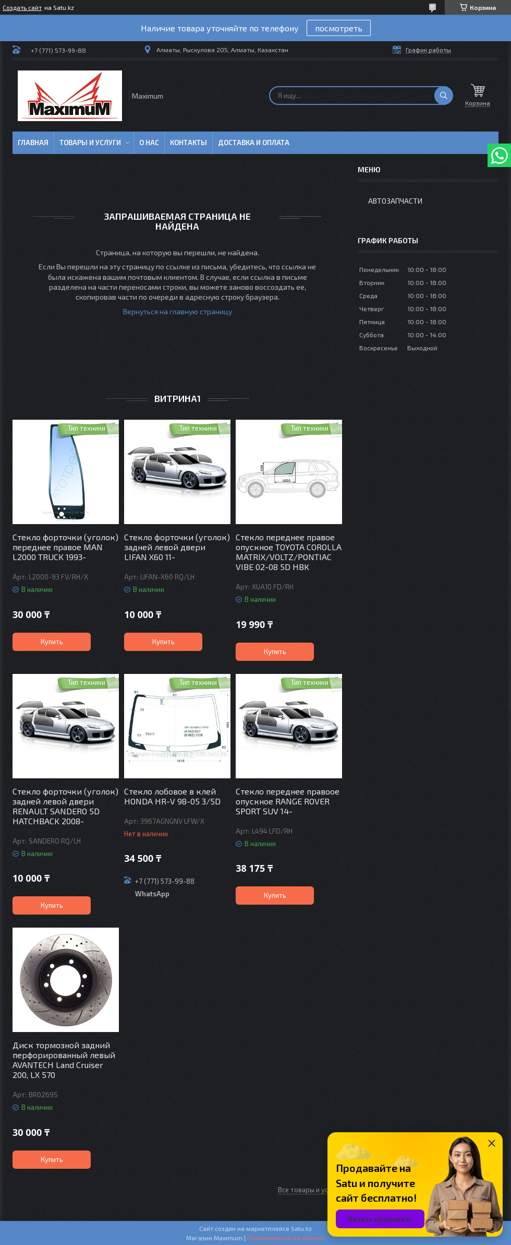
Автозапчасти (395, 200)
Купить (52, 641)
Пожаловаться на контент (286, 1237)
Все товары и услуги (310, 1189)
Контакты (188, 142)
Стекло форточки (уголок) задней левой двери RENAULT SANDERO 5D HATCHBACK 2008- (65, 806)
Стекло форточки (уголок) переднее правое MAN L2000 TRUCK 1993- (65, 547)
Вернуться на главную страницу (177, 311)
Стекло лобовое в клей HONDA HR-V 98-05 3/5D (172, 796)
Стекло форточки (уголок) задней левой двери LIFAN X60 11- (177, 547)
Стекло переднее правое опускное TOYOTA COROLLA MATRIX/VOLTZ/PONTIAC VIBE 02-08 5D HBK (289, 552)
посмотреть (338, 28)
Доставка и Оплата (253, 142)
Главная (33, 142)
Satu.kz (301, 1228)
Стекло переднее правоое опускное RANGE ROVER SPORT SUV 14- (287, 801)
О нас (149, 142)
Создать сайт (22, 7)
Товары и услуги (90, 142)
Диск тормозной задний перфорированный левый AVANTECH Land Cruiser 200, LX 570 (64, 1060)
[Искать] (443, 95)
